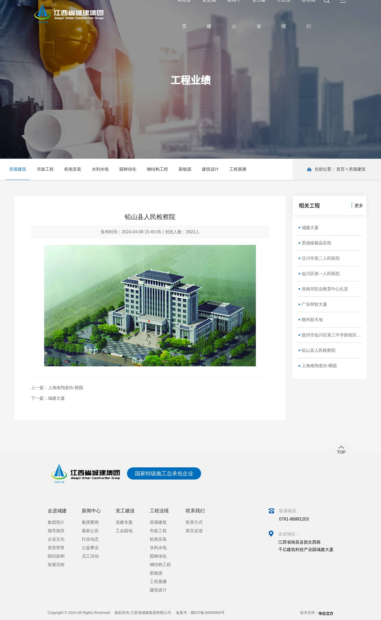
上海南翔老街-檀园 (65, 387)
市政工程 (45, 169)
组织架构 (56, 556)
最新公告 (90, 530)
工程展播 (237, 169)
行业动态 (90, 539)
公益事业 (90, 547)
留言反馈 (194, 530)
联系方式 (194, 522)
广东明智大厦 (314, 304)
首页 (340, 169)
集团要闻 (90, 522)
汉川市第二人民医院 (321, 258)
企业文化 (56, 539)
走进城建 (57, 510)
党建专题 (124, 522)
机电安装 (72, 169)
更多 (359, 205)
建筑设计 (210, 169)
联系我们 (195, 510)
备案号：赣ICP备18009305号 (200, 612)
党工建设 (125, 510)
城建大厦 (56, 398)
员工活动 (90, 556)
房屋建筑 (17, 169)
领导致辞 (56, 530)
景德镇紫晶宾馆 (316, 243)
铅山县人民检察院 (318, 350)
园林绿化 (127, 169)
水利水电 (100, 169)
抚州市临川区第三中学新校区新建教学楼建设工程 (332, 335)
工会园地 (124, 530)
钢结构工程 (157, 169)
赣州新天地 (312, 319)
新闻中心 (91, 510)
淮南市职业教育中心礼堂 (325, 289)
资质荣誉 (56, 547)
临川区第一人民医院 (321, 273)
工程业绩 (159, 510)
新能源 (185, 169)
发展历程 (56, 564)
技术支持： (316, 612)
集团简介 (56, 522)
